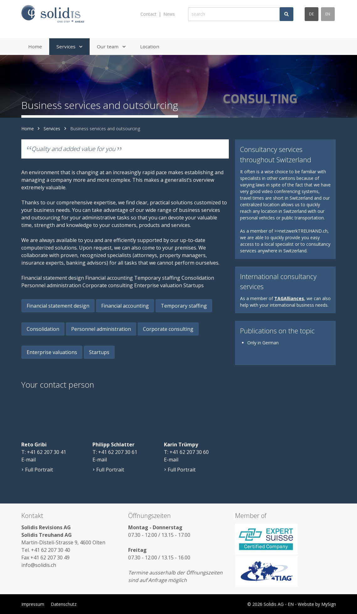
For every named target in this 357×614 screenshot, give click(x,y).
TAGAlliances (289, 298)
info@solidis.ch (38, 565)
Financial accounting (125, 305)
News (169, 14)
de (311, 14)
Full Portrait (37, 469)
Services (52, 129)
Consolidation (43, 329)
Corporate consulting (168, 329)
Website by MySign (317, 604)
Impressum (32, 604)
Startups (99, 352)
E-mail (28, 459)
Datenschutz (63, 604)
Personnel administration (101, 329)
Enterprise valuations (52, 352)
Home (27, 129)
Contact (148, 14)
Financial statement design (58, 305)
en (327, 14)
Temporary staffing (184, 305)
